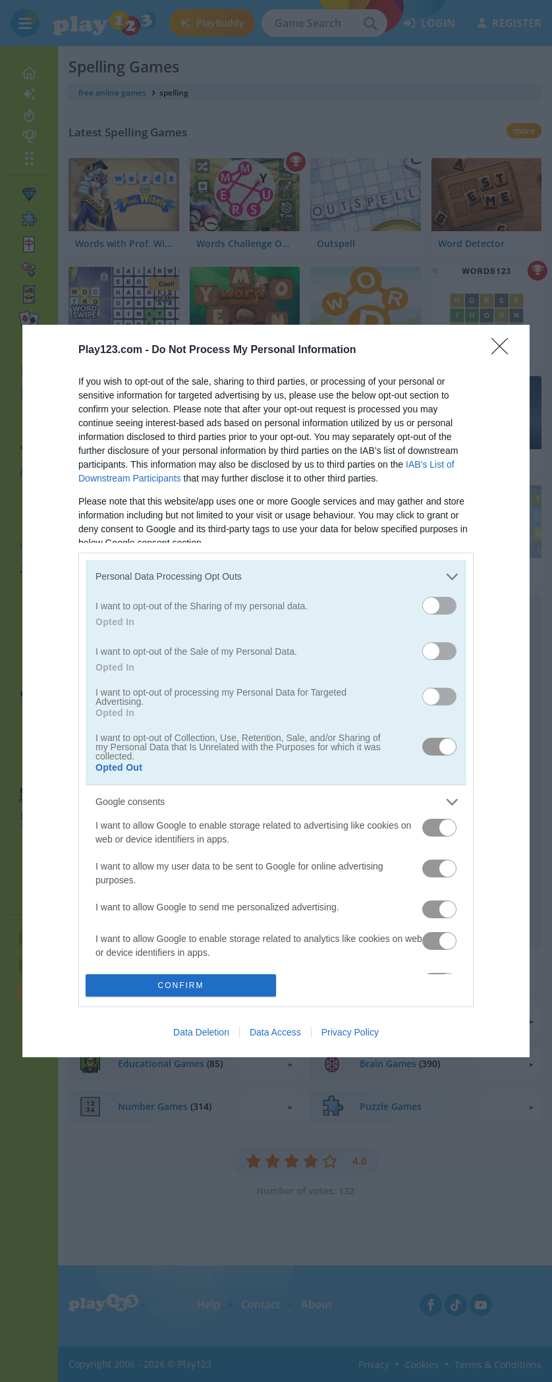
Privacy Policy (350, 1032)
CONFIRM (181, 986)
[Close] (503, 350)
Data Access (275, 1032)
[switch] (439, 606)
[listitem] (276, 577)
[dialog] (276, 691)
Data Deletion (201, 1032)
